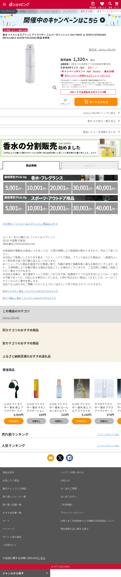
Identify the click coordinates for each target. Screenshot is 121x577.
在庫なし (36, 421)
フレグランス (69, 11)
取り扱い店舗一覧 (12, 504)
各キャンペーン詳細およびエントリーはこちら (87, 75)
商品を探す (8, 472)
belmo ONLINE (11, 317)
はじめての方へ (69, 496)
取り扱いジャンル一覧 (14, 496)
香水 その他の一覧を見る (102, 121)
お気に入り (65, 103)
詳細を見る (14, 421)
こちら (41, 558)
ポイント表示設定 (12, 537)
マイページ (8, 528)
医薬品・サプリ (27, 11)
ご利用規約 (66, 504)
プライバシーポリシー (72, 512)
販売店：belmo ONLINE (102, 49)
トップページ (8, 11)
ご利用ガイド (10, 545)
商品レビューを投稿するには (99, 132)
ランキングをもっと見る (108, 434)
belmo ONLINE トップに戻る (99, 113)
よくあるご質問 (69, 488)
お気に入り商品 (11, 480)
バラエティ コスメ (49, 11)
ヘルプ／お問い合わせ (72, 472)
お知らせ (65, 480)
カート (6, 520)
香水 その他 (86, 11)
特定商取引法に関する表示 (75, 528)
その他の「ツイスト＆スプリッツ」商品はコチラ (30, 223)
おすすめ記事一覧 (12, 512)
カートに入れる (96, 102)
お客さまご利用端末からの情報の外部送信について (87, 520)
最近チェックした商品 (14, 488)
